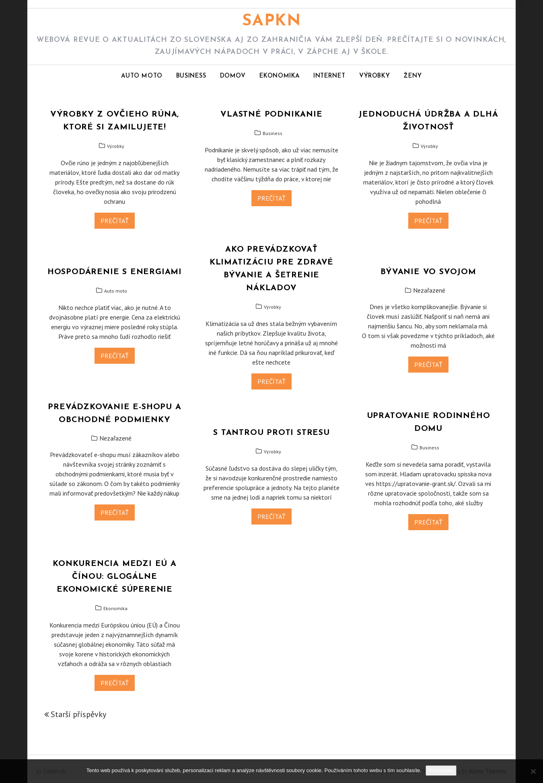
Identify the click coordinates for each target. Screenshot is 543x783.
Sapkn (271, 21)
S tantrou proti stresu (271, 433)
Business (191, 76)
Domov (233, 76)
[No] (533, 771)
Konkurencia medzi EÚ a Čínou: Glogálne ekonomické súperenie (115, 577)
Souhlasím (441, 770)
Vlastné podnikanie (271, 115)
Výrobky (374, 76)
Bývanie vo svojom (428, 272)
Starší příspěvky (78, 714)
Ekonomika (279, 76)
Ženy (412, 76)
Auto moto (141, 76)
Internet (329, 76)
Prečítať (115, 221)
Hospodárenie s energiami (114, 272)
